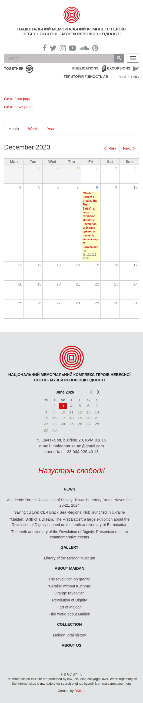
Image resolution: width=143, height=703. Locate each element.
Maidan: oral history (69, 635)
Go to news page (18, 107)
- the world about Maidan (69, 614)
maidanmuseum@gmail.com (78, 446)
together (14, 69)
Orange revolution (69, 593)
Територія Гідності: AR (86, 77)
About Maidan (69, 568)
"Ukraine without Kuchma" (69, 586)
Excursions (118, 68)
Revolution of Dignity (69, 600)
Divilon (79, 691)
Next (129, 148)
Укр (122, 77)
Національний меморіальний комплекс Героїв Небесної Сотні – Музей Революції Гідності (71, 31)
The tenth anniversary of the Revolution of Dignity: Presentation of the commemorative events (69, 534)
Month (15, 130)
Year (50, 129)
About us (71, 645)
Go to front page (17, 99)
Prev (110, 148)
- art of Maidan (69, 607)
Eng (135, 77)
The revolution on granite (70, 579)
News (69, 489)
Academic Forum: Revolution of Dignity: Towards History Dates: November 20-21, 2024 (69, 502)
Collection (69, 624)
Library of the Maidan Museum (69, 558)
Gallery (69, 547)
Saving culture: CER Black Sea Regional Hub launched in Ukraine (69, 512)
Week (33, 129)
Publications (85, 68)
